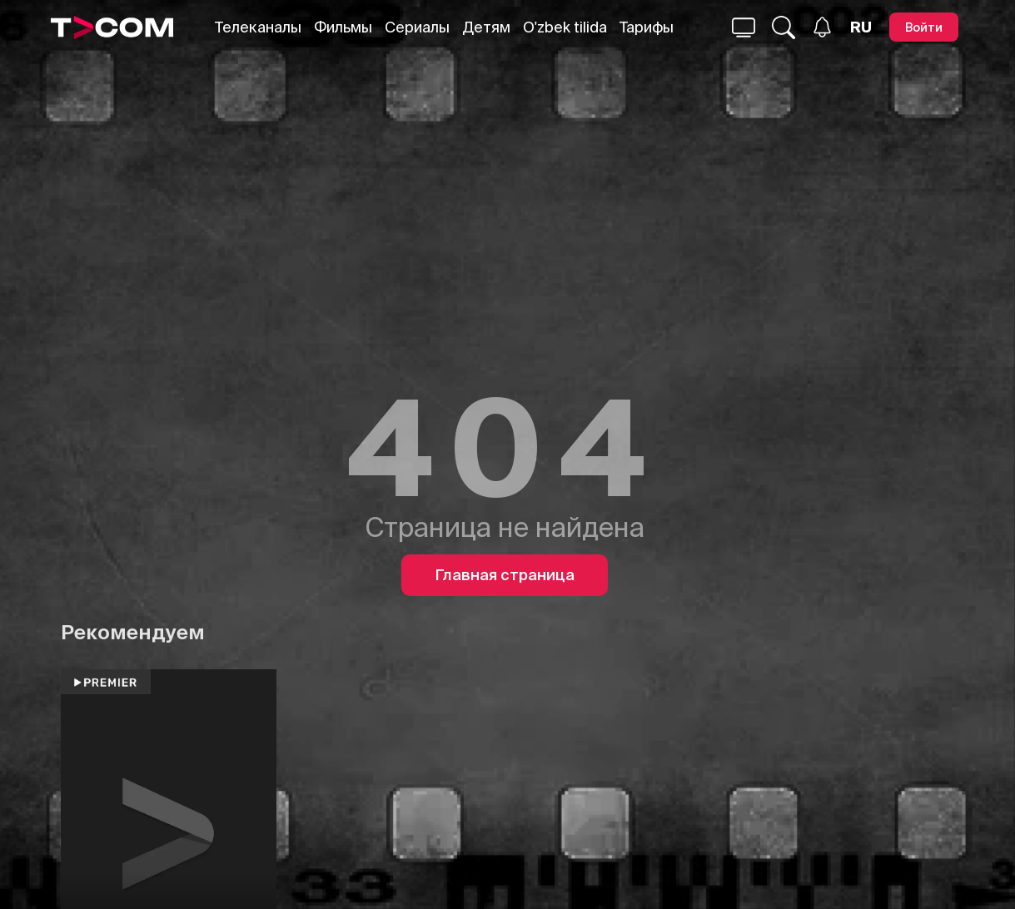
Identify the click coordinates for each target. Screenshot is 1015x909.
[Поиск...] (743, 27)
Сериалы (417, 27)
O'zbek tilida (565, 27)
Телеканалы (258, 27)
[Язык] (861, 27)
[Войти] (923, 27)
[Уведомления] (822, 27)
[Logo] (112, 27)
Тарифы (646, 27)
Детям (486, 27)
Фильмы (343, 27)
